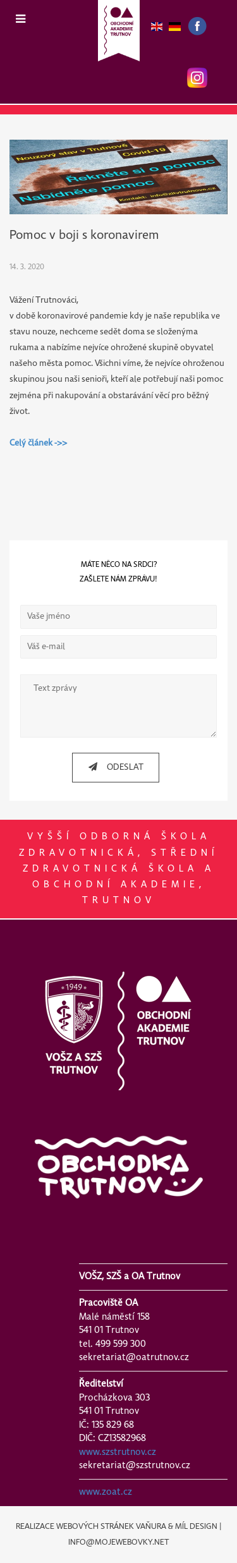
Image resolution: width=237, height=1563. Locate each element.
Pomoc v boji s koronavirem (84, 235)
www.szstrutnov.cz (117, 1452)
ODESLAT (111, 767)
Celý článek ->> (38, 443)
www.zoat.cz (105, 1492)
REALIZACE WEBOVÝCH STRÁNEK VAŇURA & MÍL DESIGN (116, 1527)
